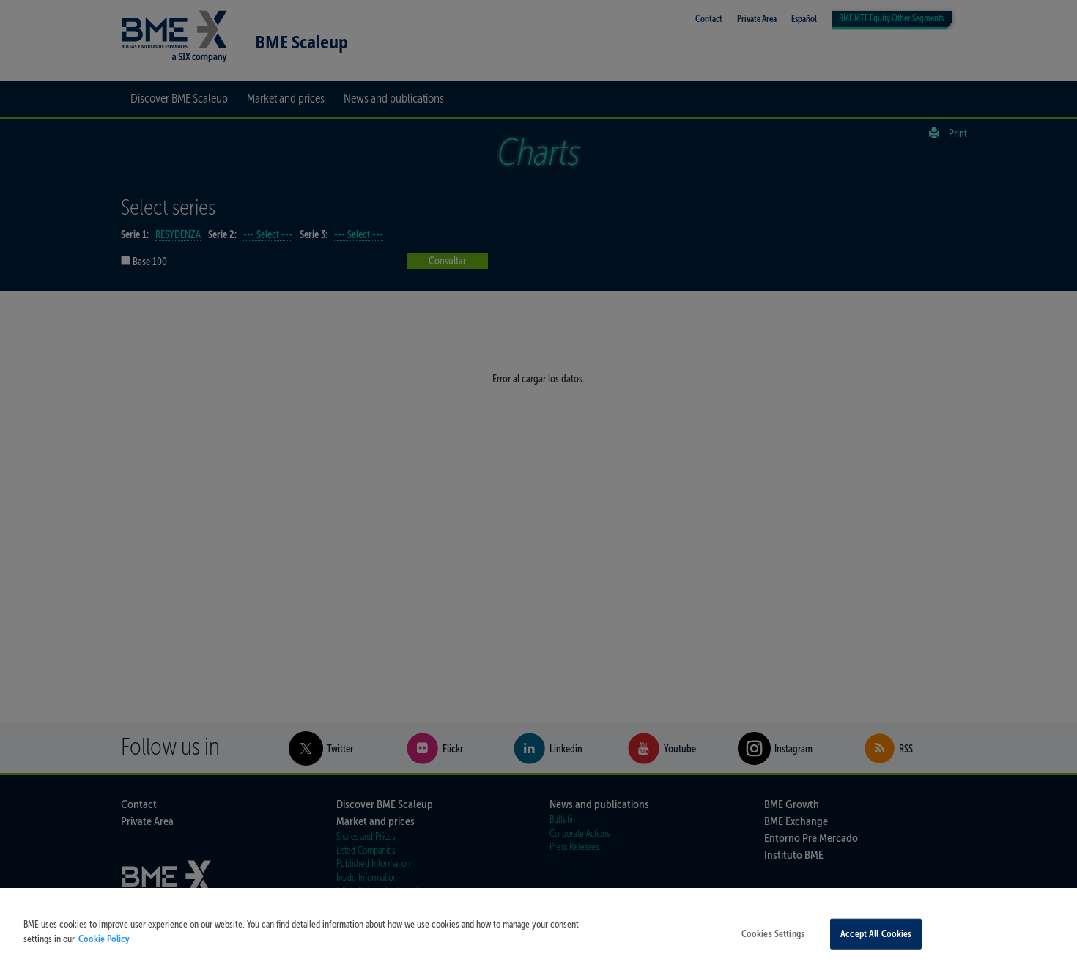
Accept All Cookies (875, 940)
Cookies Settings (772, 940)
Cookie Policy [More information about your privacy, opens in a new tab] (104, 944)
